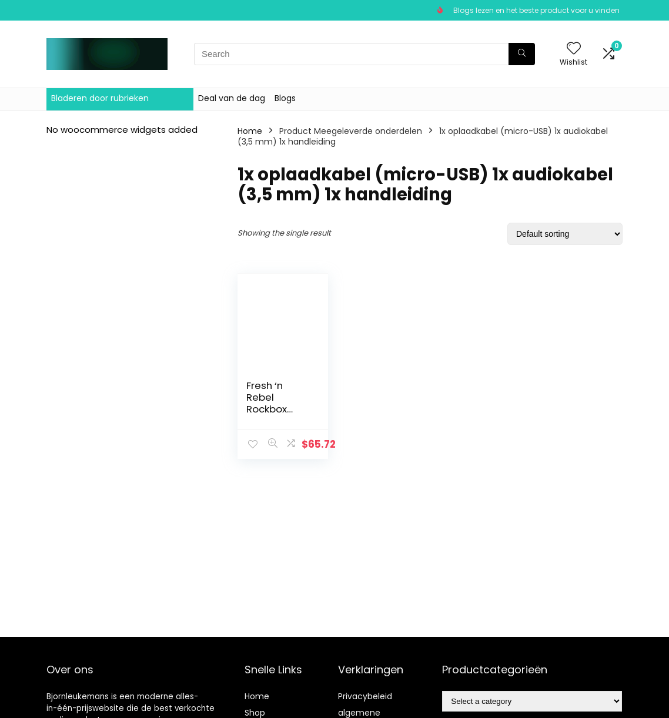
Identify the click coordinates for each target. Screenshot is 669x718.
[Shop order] (565, 234)
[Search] (522, 54)
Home (250, 131)
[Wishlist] (574, 49)
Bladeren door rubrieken (100, 98)
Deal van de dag (231, 98)
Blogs (285, 98)
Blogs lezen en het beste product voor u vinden (536, 10)
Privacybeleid (365, 696)
